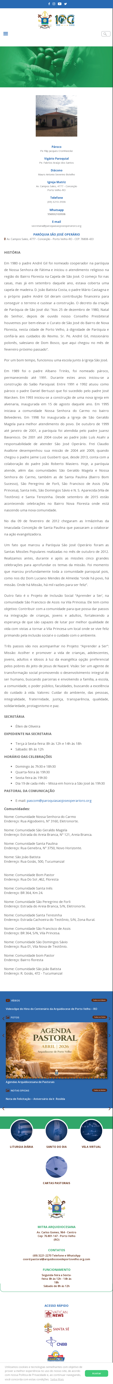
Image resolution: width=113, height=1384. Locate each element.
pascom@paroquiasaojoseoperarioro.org (59, 800)
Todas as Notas (100, 1090)
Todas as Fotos (100, 1017)
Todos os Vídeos (99, 1000)
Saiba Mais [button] (57, 1379)
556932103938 (56, 214)
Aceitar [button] (96, 1373)
